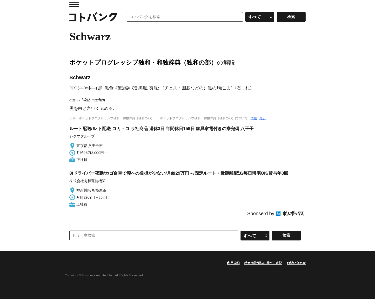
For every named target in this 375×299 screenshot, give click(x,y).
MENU (74, 5)
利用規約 (233, 263)
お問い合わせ (296, 263)
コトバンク (93, 17)
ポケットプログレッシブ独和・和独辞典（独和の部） (143, 62)
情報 (254, 118)
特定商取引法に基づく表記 (263, 263)
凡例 (262, 118)
